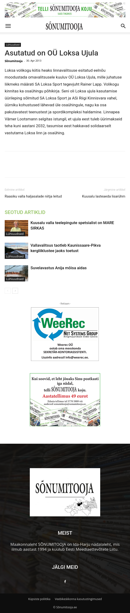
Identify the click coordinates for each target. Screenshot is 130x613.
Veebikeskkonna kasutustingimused (78, 599)
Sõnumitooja (14, 61)
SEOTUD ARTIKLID (25, 212)
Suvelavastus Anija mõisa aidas (59, 267)
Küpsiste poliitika (39, 599)
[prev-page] (8, 291)
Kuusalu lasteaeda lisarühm (103, 196)
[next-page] (15, 291)
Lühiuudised (12, 44)
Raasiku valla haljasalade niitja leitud (33, 196)
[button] (7, 26)
